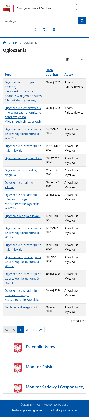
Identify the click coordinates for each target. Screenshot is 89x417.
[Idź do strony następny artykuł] (33, 329)
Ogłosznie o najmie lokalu (22, 216)
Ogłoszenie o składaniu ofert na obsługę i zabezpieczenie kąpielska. (22, 295)
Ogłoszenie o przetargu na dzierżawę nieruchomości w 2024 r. (23, 133)
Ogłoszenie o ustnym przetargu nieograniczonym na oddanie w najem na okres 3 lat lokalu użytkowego (23, 91)
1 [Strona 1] (20, 330)
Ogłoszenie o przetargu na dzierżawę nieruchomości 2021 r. (23, 232)
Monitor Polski (39, 366)
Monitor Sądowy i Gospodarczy (55, 387)
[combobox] (40, 20)
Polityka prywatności (63, 410)
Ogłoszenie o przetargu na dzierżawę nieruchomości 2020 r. (23, 261)
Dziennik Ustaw (40, 346)
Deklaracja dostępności (21, 307)
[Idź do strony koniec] (41, 329)
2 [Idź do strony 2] (27, 330)
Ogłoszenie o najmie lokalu (23, 158)
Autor (68, 75)
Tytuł (8, 75)
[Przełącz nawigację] (80, 7)
